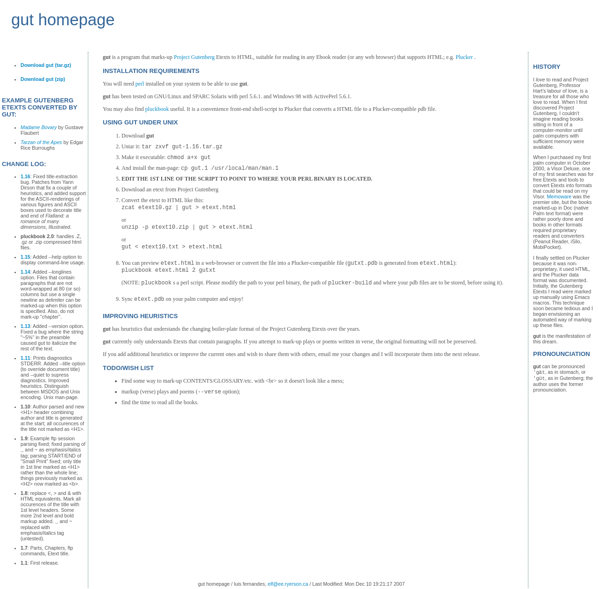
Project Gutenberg (194, 57)
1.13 (25, 326)
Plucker (464, 57)
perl (139, 83)
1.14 (25, 272)
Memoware (559, 196)
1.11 (25, 358)
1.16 (25, 176)
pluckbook (157, 109)
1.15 (25, 257)
